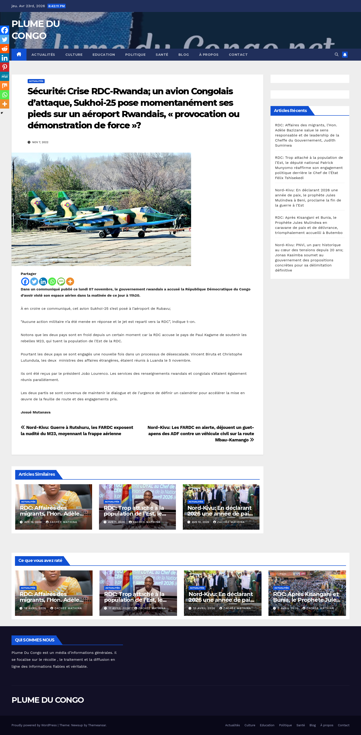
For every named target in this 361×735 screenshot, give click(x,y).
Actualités (43, 55)
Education (104, 55)
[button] (336, 54)
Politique (135, 55)
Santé (162, 55)
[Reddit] (4, 48)
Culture (74, 55)
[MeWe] (4, 76)
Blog (183, 55)
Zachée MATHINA (61, 522)
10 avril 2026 (204, 608)
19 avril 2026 (35, 608)
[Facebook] (25, 281)
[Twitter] (34, 281)
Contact (238, 55)
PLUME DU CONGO (48, 700)
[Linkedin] (43, 281)
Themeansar (97, 725)
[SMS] (61, 281)
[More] (70, 281)
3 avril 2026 (288, 608)
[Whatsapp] (52, 281)
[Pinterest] (4, 67)
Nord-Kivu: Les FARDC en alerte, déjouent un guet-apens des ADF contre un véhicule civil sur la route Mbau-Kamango (201, 434)
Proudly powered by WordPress (35, 725)
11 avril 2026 (120, 608)
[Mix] (4, 85)
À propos (209, 55)
